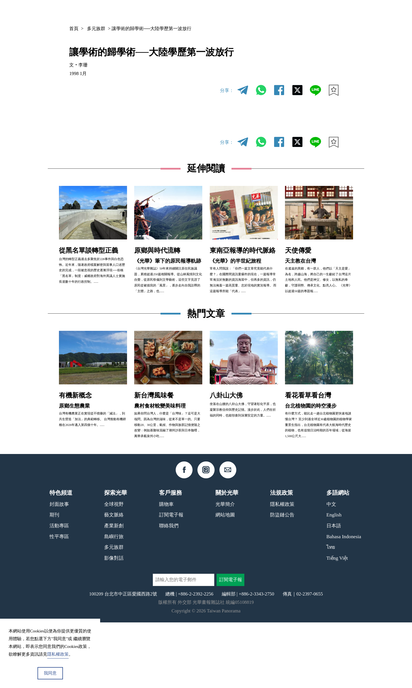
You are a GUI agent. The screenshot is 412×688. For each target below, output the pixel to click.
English (334, 580)
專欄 (294, 12)
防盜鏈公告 (282, 580)
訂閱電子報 (171, 580)
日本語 (333, 591)
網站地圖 (225, 580)
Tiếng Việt (337, 623)
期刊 (274, 12)
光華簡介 (225, 570)
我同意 (50, 673)
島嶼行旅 (114, 602)
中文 (320, 12)
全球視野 (114, 570)
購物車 (166, 570)
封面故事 (59, 570)
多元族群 (96, 28)
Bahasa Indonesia (343, 602)
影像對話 (114, 623)
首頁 (73, 28)
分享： (227, 90)
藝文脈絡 (114, 580)
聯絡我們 (169, 591)
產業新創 (114, 591)
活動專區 (59, 591)
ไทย (330, 613)
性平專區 (59, 602)
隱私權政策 (282, 570)
